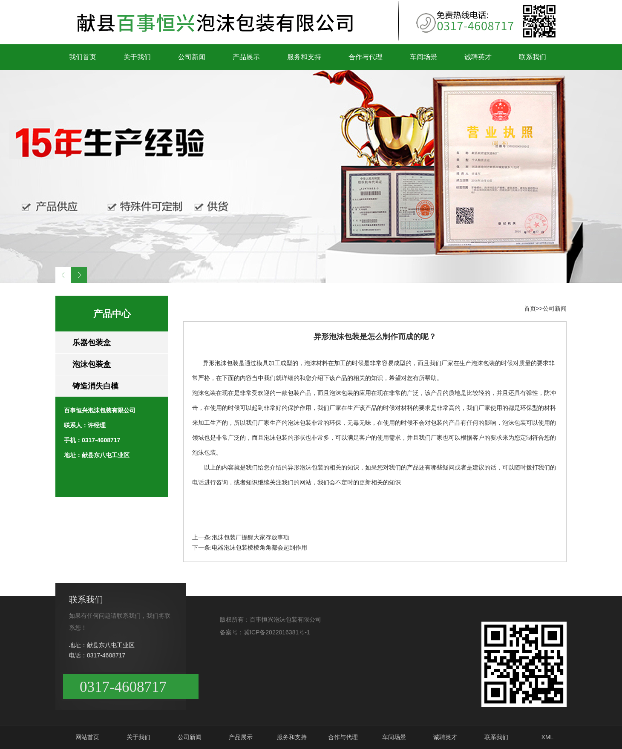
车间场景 (423, 56)
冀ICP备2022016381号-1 (277, 632)
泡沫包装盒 (91, 364)
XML (547, 737)
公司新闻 (191, 56)
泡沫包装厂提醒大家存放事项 (250, 537)
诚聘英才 (478, 56)
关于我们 (137, 56)
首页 (530, 308)
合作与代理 (365, 56)
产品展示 (246, 56)
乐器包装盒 (91, 342)
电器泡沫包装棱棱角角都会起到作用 (259, 547)
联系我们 (532, 56)
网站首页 (87, 737)
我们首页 (82, 56)
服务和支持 (304, 56)
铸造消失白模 (95, 386)
